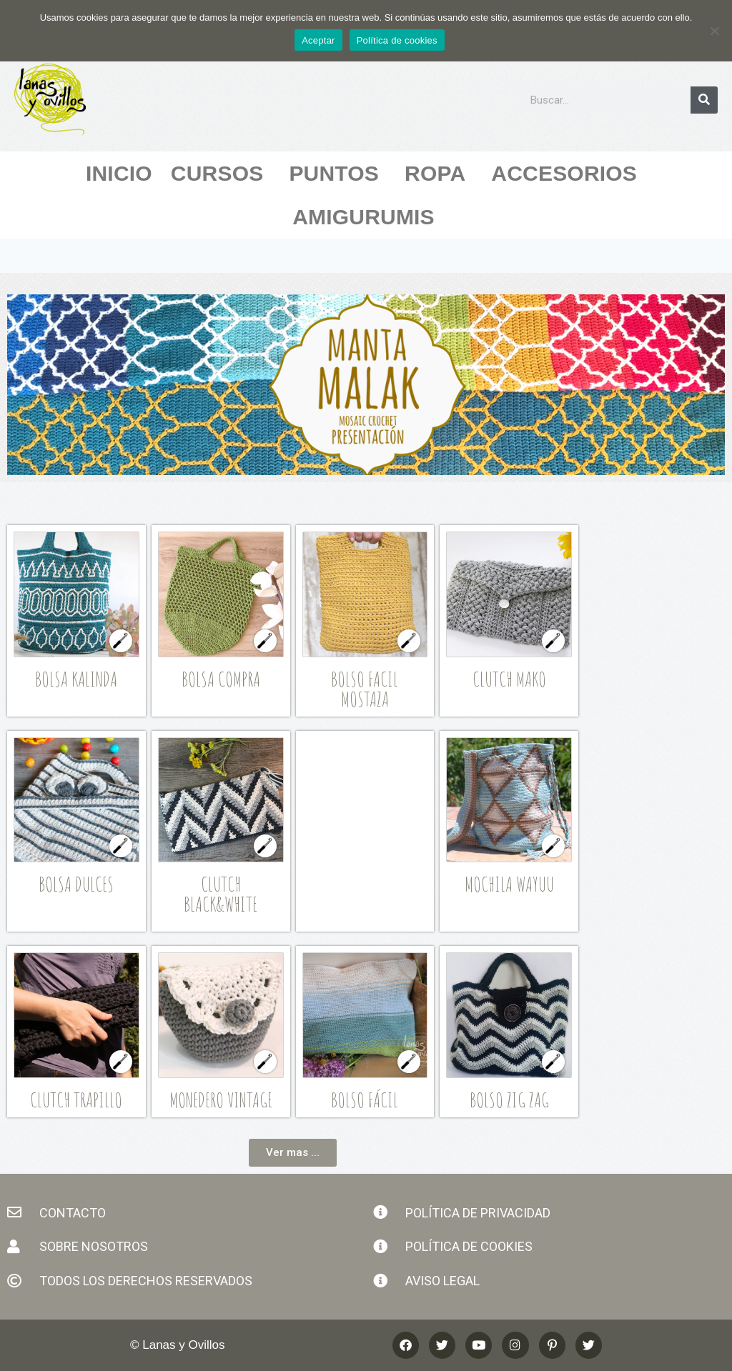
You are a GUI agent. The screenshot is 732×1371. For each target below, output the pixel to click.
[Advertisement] (373, 828)
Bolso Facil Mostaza (364, 689)
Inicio (119, 173)
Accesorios (567, 173)
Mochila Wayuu (509, 884)
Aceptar (318, 40)
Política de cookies (397, 40)
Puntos (337, 173)
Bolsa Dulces (76, 884)
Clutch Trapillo (76, 1099)
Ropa (439, 173)
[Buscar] (704, 100)
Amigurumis (367, 217)
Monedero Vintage (220, 1099)
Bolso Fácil (364, 1099)
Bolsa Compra (221, 679)
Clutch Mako (509, 679)
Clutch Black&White (220, 894)
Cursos (221, 173)
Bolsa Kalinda (76, 679)
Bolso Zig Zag (509, 1099)
